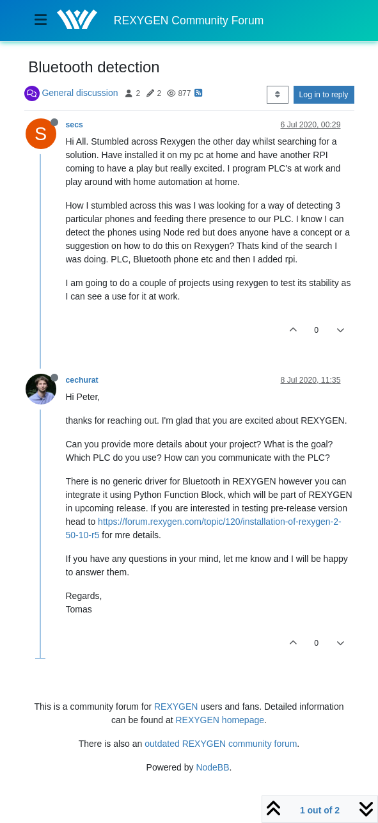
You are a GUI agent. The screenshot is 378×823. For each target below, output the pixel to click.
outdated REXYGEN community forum (221, 744)
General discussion (80, 93)
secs (74, 124)
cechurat (82, 380)
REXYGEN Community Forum (189, 20)
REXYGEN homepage (220, 720)
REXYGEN (176, 706)
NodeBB (212, 767)
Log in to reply (324, 94)
